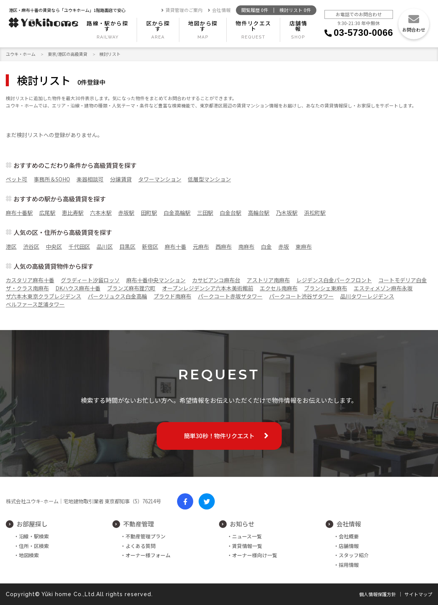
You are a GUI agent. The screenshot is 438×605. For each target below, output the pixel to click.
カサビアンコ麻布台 (216, 280)
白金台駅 (230, 212)
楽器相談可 (90, 179)
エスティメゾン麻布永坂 (383, 288)
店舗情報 (298, 25)
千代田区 (79, 246)
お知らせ (242, 523)
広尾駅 (47, 212)
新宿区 (150, 246)
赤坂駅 (126, 212)
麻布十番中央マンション (156, 280)
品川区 (105, 246)
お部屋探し (32, 523)
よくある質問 (140, 546)
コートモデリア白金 (402, 280)
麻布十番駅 (19, 212)
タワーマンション (159, 179)
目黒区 (127, 246)
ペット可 (16, 179)
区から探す (158, 25)
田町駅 (149, 212)
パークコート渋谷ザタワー (301, 296)
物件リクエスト (253, 25)
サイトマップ (418, 594)
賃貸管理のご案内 (181, 10)
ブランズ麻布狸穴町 (131, 288)
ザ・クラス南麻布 (27, 288)
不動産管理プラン (145, 536)
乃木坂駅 (287, 212)
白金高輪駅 (177, 212)
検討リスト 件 (295, 10)
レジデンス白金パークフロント (334, 280)
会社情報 (219, 10)
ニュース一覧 (247, 536)
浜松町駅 (315, 212)
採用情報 (349, 564)
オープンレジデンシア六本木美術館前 (207, 288)
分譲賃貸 (121, 179)
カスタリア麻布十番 (30, 280)
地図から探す (203, 25)
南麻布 (246, 246)
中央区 (54, 246)
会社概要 (349, 536)
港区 (11, 246)
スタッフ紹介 (354, 555)
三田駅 (205, 212)
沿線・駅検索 (34, 536)
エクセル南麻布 (279, 288)
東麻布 (304, 246)
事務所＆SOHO (52, 179)
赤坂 (283, 246)
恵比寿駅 (73, 212)
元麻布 (201, 246)
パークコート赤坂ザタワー (230, 296)
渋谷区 (31, 246)
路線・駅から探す (107, 25)
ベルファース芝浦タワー (35, 304)
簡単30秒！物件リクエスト (219, 435)
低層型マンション (209, 179)
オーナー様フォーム (148, 555)
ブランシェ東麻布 (325, 288)
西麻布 (224, 246)
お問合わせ (413, 29)
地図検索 (29, 555)
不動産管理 (138, 523)
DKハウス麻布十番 (77, 288)
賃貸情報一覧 (247, 546)
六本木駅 (101, 212)
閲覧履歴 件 (254, 10)
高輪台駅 (258, 212)
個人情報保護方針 (377, 594)
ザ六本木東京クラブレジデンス (43, 296)
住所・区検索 (34, 546)
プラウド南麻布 (172, 296)
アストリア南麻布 (268, 280)
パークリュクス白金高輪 (117, 296)
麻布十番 (175, 246)
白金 (266, 246)
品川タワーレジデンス (367, 296)
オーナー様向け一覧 (254, 555)
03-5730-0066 (363, 32)
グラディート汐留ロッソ (90, 280)
